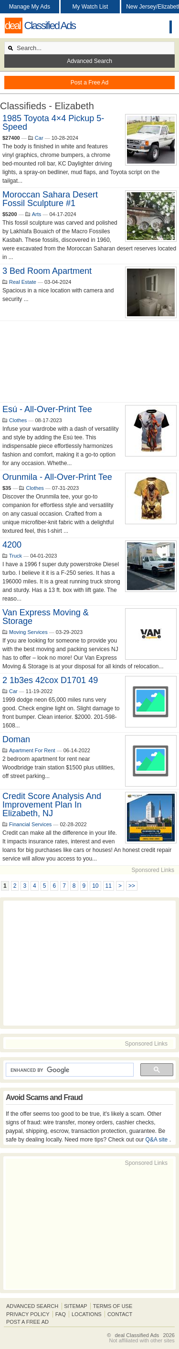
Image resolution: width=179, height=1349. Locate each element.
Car (39, 138)
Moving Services (28, 632)
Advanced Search (89, 61)
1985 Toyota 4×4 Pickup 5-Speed (53, 123)
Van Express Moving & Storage (45, 617)
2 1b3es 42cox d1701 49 (50, 680)
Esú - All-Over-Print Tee (47, 409)
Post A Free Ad (27, 1322)
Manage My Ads (29, 6)
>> (131, 885)
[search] (69, 1070)
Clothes (18, 420)
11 (108, 885)
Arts (37, 214)
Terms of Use (113, 1306)
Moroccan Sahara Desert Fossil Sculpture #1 (50, 199)
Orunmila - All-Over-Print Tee (57, 477)
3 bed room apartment (47, 271)
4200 (11, 545)
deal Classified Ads (137, 1335)
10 (95, 885)
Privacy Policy (28, 1314)
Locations (87, 1314)
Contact (119, 1314)
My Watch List (90, 6)
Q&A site (157, 1139)
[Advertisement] (89, 361)
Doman (16, 739)
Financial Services (30, 824)
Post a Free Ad (89, 82)
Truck (15, 556)
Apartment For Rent (32, 750)
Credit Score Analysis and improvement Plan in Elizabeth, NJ (51, 804)
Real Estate (22, 282)
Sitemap (75, 1306)
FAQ (60, 1314)
